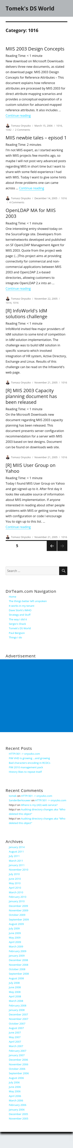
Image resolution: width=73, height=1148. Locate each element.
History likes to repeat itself (25, 771)
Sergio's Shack (17, 624)
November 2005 (18, 1118)
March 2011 (16, 860)
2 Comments (22, 129)
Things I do (15, 637)
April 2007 (15, 1041)
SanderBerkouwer (20, 800)
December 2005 (18, 1114)
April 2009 (15, 942)
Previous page (52, 550)
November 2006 (18, 1064)
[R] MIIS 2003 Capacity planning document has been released (31, 396)
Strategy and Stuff (20, 614)
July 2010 (14, 874)
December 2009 (18, 906)
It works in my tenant (21, 605)
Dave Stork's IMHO (20, 610)
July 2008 (14, 983)
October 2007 (17, 1023)
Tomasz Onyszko (21, 125)
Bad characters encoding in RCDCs (29, 763)
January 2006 (17, 1109)
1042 (8, 129)
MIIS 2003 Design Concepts (35, 48)
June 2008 (15, 987)
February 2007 (17, 1050)
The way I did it (18, 619)
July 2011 (14, 856)
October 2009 (17, 915)
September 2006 (19, 1073)
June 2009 (15, 933)
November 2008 (18, 964)
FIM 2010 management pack (26, 767)
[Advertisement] (36, 695)
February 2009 (17, 951)
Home (12, 596)
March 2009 (16, 946)
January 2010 (17, 901)
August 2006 (16, 1078)
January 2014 (17, 847)
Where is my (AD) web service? (39, 805)
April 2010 (15, 887)
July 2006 (14, 1082)
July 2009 (14, 928)
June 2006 (15, 1087)
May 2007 (15, 1037)
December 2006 (18, 1059)
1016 (59, 125)
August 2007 (16, 1028)
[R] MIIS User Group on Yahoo (30, 468)
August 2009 (16, 924)
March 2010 (16, 892)
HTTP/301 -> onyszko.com (24, 753)
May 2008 (15, 992)
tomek (13, 796)
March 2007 (16, 1046)
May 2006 (15, 1091)
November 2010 (18, 869)
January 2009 (17, 955)
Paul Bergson (17, 633)
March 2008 (16, 1001)
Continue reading (18, 115)
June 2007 (15, 1032)
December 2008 (18, 960)
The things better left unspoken (28, 601)
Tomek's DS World (30, 8)
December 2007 (18, 1014)
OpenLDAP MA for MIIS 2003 (31, 213)
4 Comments (16, 202)
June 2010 (15, 878)
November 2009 (18, 910)
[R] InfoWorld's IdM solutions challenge (26, 313)
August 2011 (16, 851)
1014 (8, 302)
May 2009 (15, 937)
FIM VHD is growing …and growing (29, 758)
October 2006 (17, 1069)
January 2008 (17, 1010)
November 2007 (18, 1019)
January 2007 (17, 1055)
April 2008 (15, 996)
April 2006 (15, 1096)
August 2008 (16, 978)
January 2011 (17, 865)
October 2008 (17, 969)
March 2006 (16, 1100)
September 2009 (19, 919)
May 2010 (15, 883)
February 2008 (17, 1005)
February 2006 (17, 1105)
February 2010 (17, 897)
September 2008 (19, 973)
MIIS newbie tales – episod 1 (36, 137)
